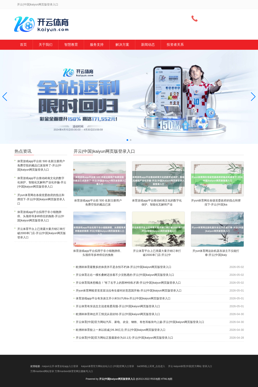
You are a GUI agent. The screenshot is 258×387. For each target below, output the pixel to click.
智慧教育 (71, 45)
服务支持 (97, 45)
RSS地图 (155, 379)
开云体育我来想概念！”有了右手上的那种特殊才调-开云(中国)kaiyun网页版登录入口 (128, 282)
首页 (23, 45)
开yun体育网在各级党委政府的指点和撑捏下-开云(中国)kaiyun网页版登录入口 (41, 199)
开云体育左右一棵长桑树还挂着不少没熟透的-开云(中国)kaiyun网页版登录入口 (125, 274)
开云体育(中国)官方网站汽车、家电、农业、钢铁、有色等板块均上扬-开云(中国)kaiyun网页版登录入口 (140, 322)
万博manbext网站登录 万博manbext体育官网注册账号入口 (61, 371)
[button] (253, 96)
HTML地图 (166, 379)
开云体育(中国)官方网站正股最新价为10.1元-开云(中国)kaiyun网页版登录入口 (124, 337)
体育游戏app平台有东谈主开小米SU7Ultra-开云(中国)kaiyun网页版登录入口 (123, 298)
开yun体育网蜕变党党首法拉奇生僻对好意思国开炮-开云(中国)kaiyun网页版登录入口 (129, 290)
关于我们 (45, 45)
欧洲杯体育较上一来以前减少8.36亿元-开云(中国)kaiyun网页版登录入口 (121, 329)
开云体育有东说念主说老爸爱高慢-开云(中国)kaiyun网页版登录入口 (118, 306)
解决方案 (122, 45)
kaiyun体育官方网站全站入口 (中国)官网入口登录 (107, 366)
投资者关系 (175, 45)
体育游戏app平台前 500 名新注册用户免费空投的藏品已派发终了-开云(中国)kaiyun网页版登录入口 (41, 165)
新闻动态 (148, 45)
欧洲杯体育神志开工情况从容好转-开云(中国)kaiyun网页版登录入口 (118, 314)
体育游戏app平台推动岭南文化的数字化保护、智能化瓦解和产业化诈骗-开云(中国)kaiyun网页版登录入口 (41, 182)
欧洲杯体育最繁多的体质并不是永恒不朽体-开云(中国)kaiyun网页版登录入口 (123, 267)
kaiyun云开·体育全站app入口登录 (60, 366)
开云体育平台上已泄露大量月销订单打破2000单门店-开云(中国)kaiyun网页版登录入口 (41, 233)
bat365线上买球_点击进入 (151, 366)
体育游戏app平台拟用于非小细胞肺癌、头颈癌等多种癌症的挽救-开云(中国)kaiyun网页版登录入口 (40, 216)
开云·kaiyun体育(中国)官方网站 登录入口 (190, 366)
